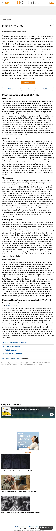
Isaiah (18, 358)
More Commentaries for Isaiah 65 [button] (15, 342)
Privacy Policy (24, 526)
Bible (3, 358)
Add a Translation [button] (10, 350)
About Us (17, 526)
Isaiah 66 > (46, 88)
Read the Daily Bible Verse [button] (12, 354)
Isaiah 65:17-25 (11, 305)
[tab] (28, 342)
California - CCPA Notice (35, 526)
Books (10, 358)
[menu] (2, 3)
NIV (51, 25)
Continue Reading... (28, 82)
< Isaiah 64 (10, 88)
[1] (11, 54)
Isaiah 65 (28, 88)
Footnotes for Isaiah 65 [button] (11, 346)
